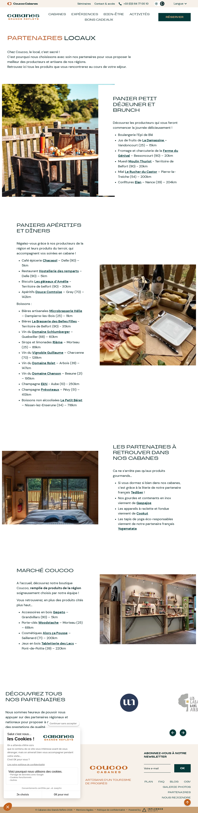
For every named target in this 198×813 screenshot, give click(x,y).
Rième (58, 342)
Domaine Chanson (46, 373)
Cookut (142, 513)
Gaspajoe (143, 503)
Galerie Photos (177, 786)
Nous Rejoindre (176, 797)
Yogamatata (127, 528)
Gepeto (59, 612)
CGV (187, 781)
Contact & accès (104, 3)
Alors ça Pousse (55, 633)
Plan (148, 781)
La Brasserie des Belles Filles (54, 321)
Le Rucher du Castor (141, 172)
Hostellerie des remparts (59, 271)
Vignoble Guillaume (47, 352)
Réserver (174, 17)
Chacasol (50, 260)
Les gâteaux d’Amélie (51, 281)
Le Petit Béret (71, 400)
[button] (180, 3)
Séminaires (84, 3)
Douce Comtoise (48, 292)
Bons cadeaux (99, 20)
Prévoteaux (50, 389)
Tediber (137, 492)
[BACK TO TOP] (187, 802)
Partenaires (179, 792)
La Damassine (153, 140)
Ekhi (44, 384)
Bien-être (114, 14)
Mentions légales (84, 809)
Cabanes (57, 14)
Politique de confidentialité (111, 809)
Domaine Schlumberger (51, 332)
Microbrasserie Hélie (65, 311)
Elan (138, 182)
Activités (140, 14)
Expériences (84, 14)
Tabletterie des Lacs (57, 643)
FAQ (161, 781)
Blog (174, 781)
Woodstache (48, 622)
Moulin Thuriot (140, 161)
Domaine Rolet (43, 363)
